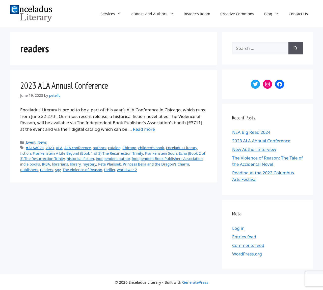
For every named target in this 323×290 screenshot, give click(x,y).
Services (113, 13)
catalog (114, 147)
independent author (113, 158)
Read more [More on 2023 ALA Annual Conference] (144, 129)
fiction (25, 153)
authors (99, 147)
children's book (151, 147)
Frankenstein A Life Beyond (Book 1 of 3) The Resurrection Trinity (88, 153)
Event (31, 142)
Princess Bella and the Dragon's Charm (156, 164)
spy (58, 169)
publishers (29, 169)
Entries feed (244, 237)
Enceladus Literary (181, 147)
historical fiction (80, 158)
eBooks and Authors (154, 13)
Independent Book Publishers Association (167, 158)
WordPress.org (247, 254)
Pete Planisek (109, 164)
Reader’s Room (197, 13)
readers (46, 169)
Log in (238, 228)
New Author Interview (254, 149)
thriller (109, 169)
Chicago (129, 147)
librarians (60, 164)
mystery (89, 164)
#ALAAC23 (35, 147)
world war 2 (127, 169)
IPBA (46, 164)
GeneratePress (195, 282)
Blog (274, 13)
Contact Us (298, 13)
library (75, 164)
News (42, 142)
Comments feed (248, 245)
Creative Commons (237, 13)
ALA (59, 147)
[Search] (295, 48)
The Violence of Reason (82, 169)
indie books (30, 164)
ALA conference (77, 147)
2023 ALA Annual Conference (64, 85)
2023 (50, 147)
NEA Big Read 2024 (251, 132)
